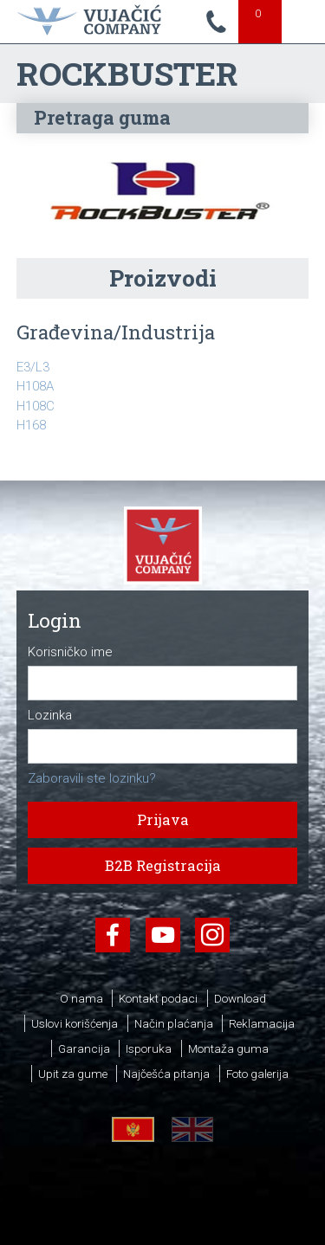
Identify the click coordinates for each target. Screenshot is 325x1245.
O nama (81, 998)
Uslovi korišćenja (74, 1023)
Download (240, 998)
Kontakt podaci (158, 998)
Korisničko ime (70, 652)
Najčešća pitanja (166, 1074)
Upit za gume (72, 1074)
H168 (31, 425)
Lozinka (50, 715)
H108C (35, 406)
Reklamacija (262, 1023)
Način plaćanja (173, 1023)
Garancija (84, 1048)
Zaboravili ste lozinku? (92, 778)
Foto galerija (257, 1074)
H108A (35, 386)
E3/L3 (32, 367)
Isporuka (149, 1048)
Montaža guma (228, 1048)
